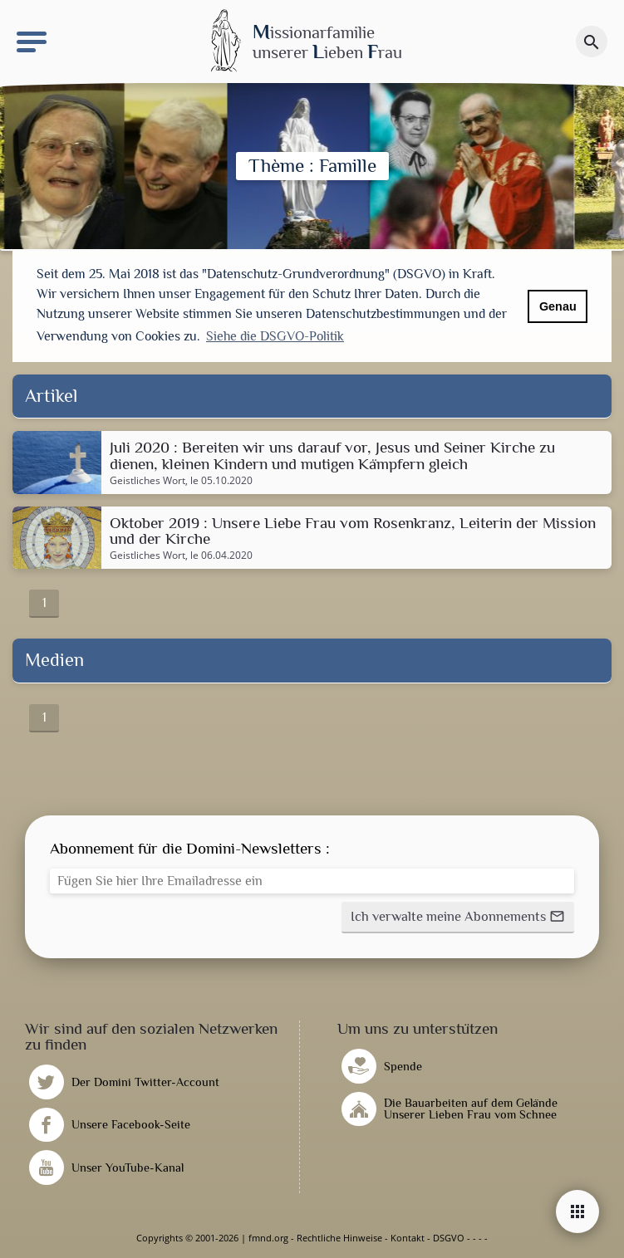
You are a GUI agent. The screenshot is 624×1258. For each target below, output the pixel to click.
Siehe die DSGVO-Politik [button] (275, 336)
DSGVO (448, 1237)
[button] (457, 917)
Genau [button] (558, 306)
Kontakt (408, 1237)
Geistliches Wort (147, 481)
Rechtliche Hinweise (339, 1237)
